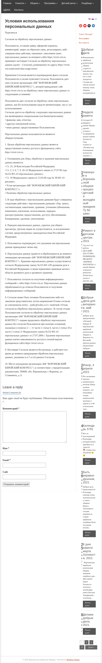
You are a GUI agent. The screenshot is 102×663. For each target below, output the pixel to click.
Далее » (91, 647)
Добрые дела (88, 51)
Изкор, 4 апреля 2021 (88, 368)
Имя (6, 448)
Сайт (5, 472)
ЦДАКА (6, 10)
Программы (51, 3)
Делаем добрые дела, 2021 (88, 620)
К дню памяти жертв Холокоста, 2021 (89, 551)
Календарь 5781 (88, 427)
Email (7, 460)
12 (82, 647)
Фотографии (84, 38)
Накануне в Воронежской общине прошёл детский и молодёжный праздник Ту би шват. (89, 192)
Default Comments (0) (12, 392)
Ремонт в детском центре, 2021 (89, 236)
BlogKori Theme (73, 660)
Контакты (18, 10)
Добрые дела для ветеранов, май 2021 (89, 304)
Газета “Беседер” (86, 34)
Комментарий (11, 408)
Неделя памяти (88, 114)
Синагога (20, 3)
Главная (7, 3)
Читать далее (87, 101)
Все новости (84, 43)
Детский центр (69, 3)
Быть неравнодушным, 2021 (89, 477)
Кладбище (88, 3)
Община (35, 3)
